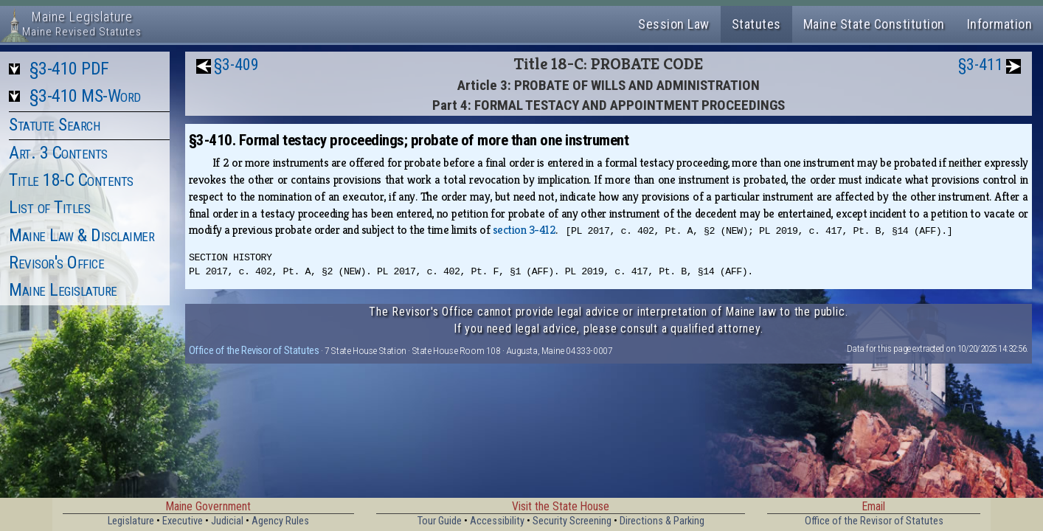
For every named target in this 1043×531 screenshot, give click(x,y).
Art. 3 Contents (58, 152)
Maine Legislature (63, 290)
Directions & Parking (662, 521)
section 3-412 (524, 229)
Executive (182, 521)
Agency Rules (280, 521)
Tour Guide (439, 521)
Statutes (756, 24)
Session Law (674, 24)
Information (1000, 24)
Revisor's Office (56, 262)
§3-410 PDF (69, 68)
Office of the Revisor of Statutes (254, 350)
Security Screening (572, 521)
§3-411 (980, 64)
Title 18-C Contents (71, 180)
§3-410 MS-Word (85, 96)
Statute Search (54, 124)
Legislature (131, 521)
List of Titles (49, 207)
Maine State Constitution (874, 24)
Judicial (227, 521)
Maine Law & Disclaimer (81, 235)
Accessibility (497, 521)
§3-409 (236, 64)
